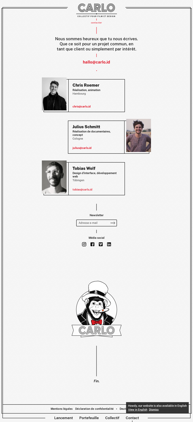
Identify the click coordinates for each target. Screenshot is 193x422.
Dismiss (154, 409)
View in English (137, 409)
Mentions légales (62, 408)
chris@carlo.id (82, 106)
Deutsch (125, 408)
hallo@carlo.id (96, 62)
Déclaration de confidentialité (94, 408)
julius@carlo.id (82, 148)
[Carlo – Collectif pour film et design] (96, 10)
